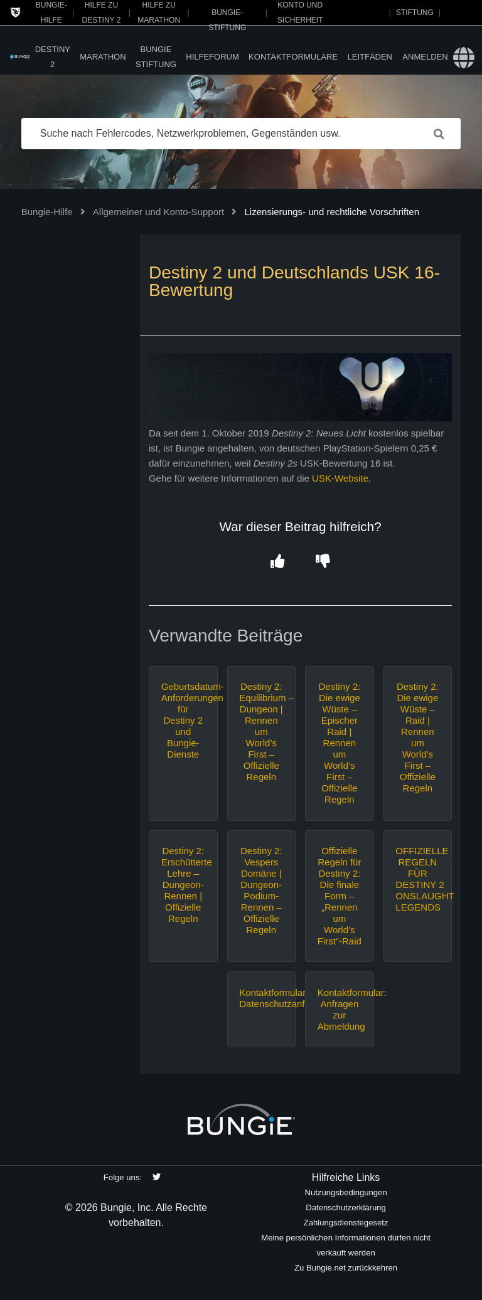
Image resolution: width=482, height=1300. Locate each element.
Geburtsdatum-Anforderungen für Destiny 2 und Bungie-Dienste (183, 720)
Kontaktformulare (293, 56)
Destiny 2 (52, 57)
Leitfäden (370, 56)
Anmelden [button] (424, 56)
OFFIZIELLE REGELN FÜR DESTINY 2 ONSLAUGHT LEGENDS (417, 878)
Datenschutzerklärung (346, 1207)
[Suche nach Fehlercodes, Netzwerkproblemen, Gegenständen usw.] (241, 133)
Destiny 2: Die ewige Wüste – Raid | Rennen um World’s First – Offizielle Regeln (418, 737)
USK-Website (340, 478)
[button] (278, 562)
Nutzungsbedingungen (345, 1192)
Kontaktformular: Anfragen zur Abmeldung (340, 1009)
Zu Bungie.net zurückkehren (345, 1267)
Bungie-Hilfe (47, 211)
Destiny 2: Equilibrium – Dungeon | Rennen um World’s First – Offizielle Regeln (261, 731)
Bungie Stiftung (156, 57)
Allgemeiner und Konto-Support (158, 211)
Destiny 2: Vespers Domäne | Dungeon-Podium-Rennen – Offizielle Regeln (261, 890)
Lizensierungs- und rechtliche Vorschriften (332, 211)
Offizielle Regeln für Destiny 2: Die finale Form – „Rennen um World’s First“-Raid (340, 895)
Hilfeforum (212, 56)
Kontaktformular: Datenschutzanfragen (261, 998)
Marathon (103, 56)
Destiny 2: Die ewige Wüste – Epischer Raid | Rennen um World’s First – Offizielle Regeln (339, 743)
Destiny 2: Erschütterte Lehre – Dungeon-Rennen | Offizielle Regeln (183, 884)
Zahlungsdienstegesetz (346, 1222)
